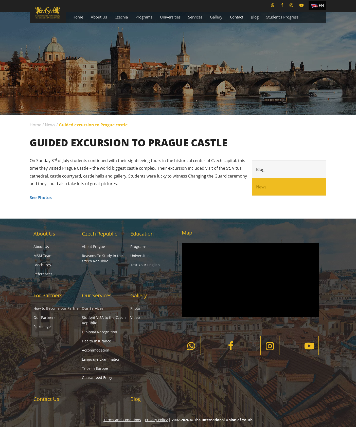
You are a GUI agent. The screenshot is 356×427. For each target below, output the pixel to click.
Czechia (121, 17)
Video (135, 317)
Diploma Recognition (99, 331)
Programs (143, 17)
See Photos (41, 197)
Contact (236, 17)
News (50, 125)
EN (321, 5)
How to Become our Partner (56, 308)
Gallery (216, 17)
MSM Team (42, 255)
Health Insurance (96, 341)
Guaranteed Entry (97, 377)
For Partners (47, 295)
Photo (135, 308)
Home (78, 17)
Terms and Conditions (122, 419)
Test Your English (145, 264)
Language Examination (101, 359)
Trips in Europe (95, 368)
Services (195, 17)
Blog (255, 17)
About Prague (93, 246)
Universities (170, 17)
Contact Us (46, 399)
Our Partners (44, 317)
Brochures (42, 264)
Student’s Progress (282, 17)
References (42, 273)
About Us (99, 17)
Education (142, 233)
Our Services (97, 295)
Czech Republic (99, 233)
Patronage (42, 326)
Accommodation (95, 350)
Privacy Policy (156, 419)
